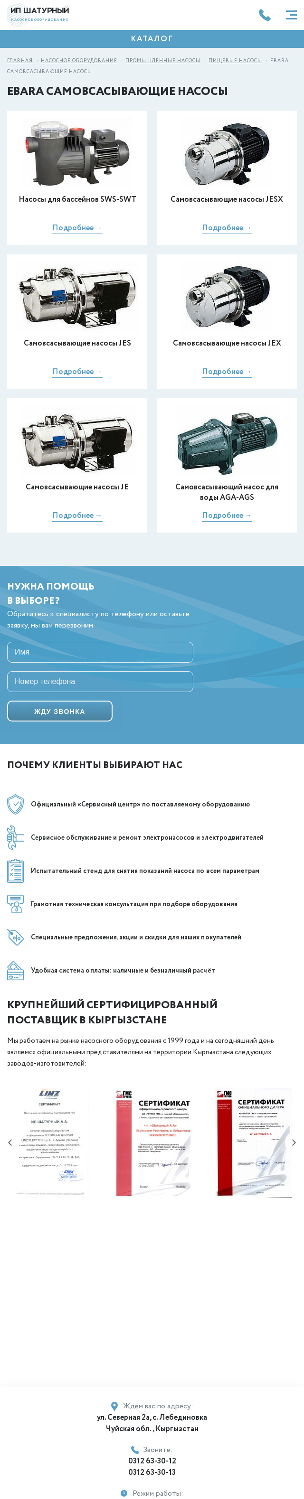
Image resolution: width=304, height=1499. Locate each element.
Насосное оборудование (79, 61)
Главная (20, 61)
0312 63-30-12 (152, 1461)
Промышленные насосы (162, 61)
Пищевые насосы (235, 61)
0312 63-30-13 (152, 1472)
